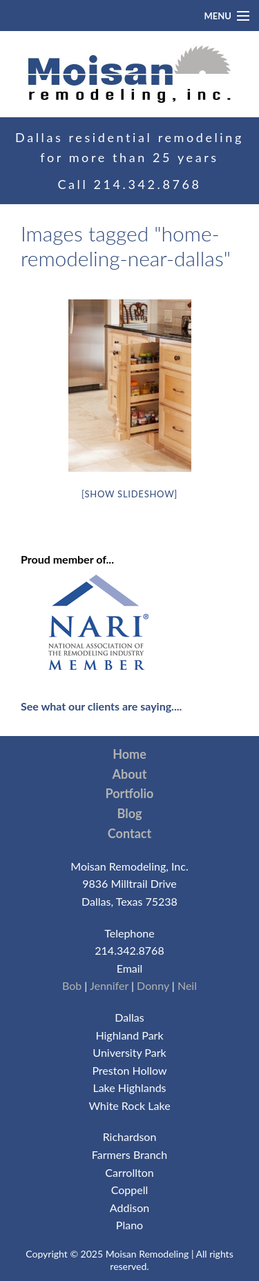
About (130, 774)
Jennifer (109, 985)
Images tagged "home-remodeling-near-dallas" (126, 245)
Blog (129, 813)
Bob (71, 985)
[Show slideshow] (129, 493)
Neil (187, 985)
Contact (129, 833)
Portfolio (130, 793)
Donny (153, 985)
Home (129, 754)
